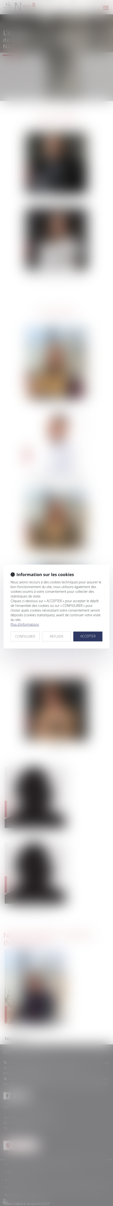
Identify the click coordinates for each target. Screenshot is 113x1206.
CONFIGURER (25, 636)
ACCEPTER (88, 636)
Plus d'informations (25, 624)
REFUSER (56, 636)
